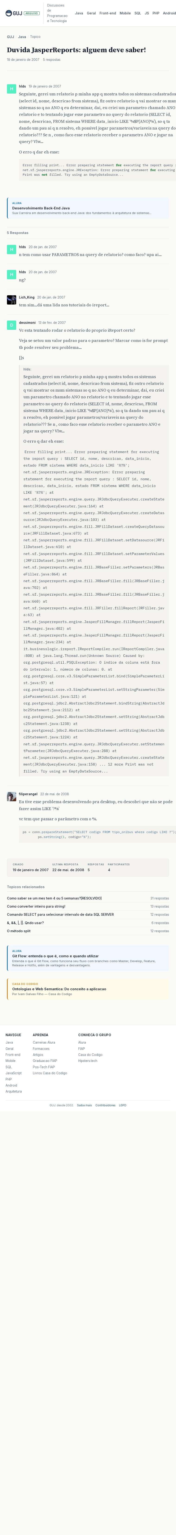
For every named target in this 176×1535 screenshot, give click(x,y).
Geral (91, 13)
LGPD (122, 1105)
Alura (82, 1042)
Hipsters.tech (87, 1061)
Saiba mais (84, 1105)
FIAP (81, 1049)
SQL (138, 13)
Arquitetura (14, 1091)
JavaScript (14, 1073)
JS (147, 13)
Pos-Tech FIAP (44, 1067)
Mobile (125, 13)
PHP (156, 13)
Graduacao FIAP (45, 1061)
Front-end (13, 1055)
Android (11, 1085)
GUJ (10, 37)
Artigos (38, 1055)
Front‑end (108, 13)
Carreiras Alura (44, 1042)
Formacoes (41, 1049)
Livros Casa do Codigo (50, 1073)
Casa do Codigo (90, 1055)
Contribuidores (105, 1105)
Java (79, 13)
